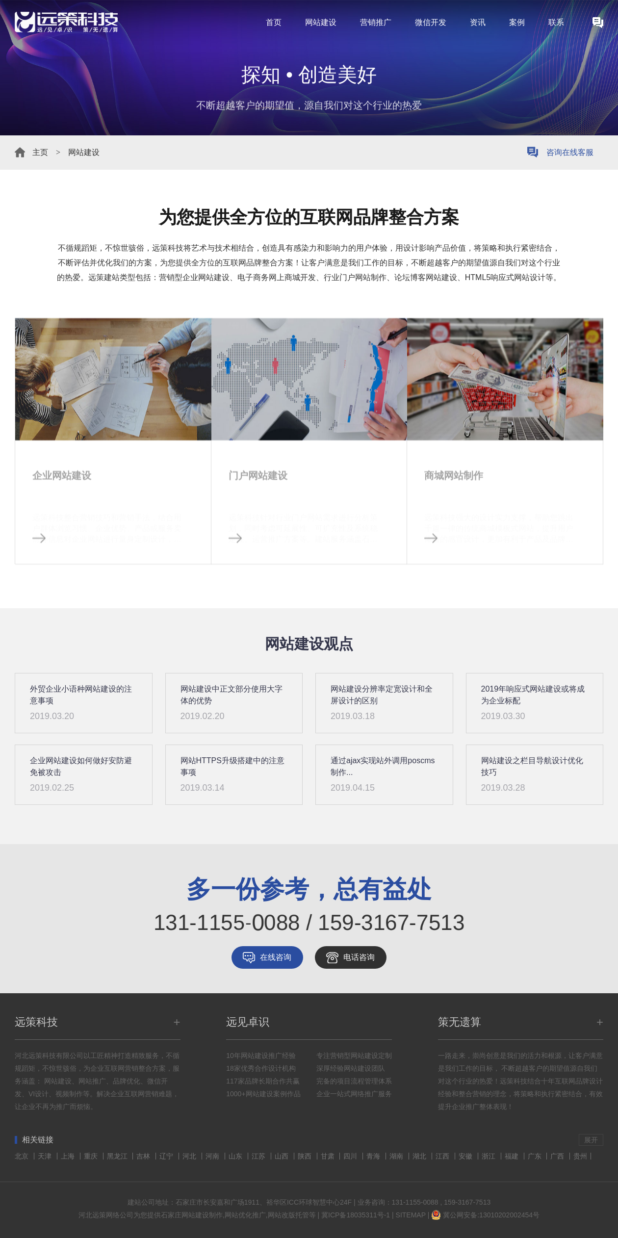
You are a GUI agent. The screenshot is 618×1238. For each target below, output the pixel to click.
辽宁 (167, 1156)
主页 (40, 152)
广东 (535, 1156)
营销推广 (375, 22)
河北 (190, 1156)
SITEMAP (411, 1215)
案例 (517, 22)
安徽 (466, 1156)
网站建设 (320, 22)
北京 (22, 1156)
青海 (374, 1156)
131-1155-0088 (415, 1202)
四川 (351, 1156)
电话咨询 (359, 957)
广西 (558, 1156)
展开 (591, 1140)
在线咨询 (275, 957)
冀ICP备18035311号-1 (355, 1215)
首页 (274, 22)
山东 (236, 1156)
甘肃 (328, 1156)
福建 (512, 1156)
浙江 (489, 1156)
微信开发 (430, 22)
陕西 (305, 1156)
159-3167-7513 (467, 1202)
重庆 (92, 1156)
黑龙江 (118, 1156)
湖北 (420, 1156)
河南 (213, 1156)
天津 (45, 1156)
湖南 (397, 1156)
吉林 (144, 1156)
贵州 (580, 1156)
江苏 (259, 1156)
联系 (556, 22)
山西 (282, 1156)
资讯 (478, 22)
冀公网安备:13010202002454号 (491, 1215)
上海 (69, 1156)
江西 (443, 1156)
